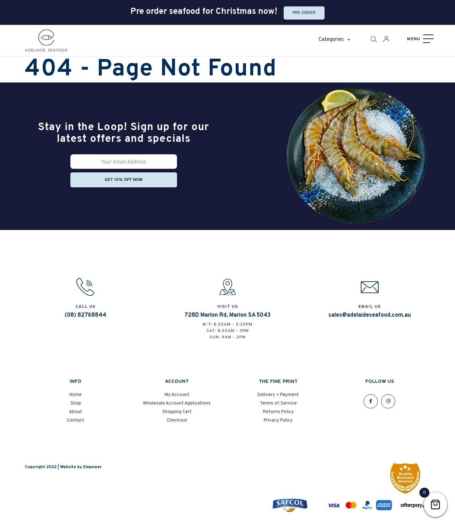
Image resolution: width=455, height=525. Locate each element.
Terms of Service (278, 403)
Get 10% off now (124, 180)
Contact (75, 420)
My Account (177, 395)
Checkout (177, 420)
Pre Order (304, 13)
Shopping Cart (177, 412)
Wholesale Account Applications (177, 403)
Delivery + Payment (278, 395)
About (75, 412)
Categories (334, 40)
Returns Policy (278, 412)
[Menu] (419, 39)
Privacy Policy (278, 420)
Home (75, 395)
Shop (75, 403)
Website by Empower (81, 467)
